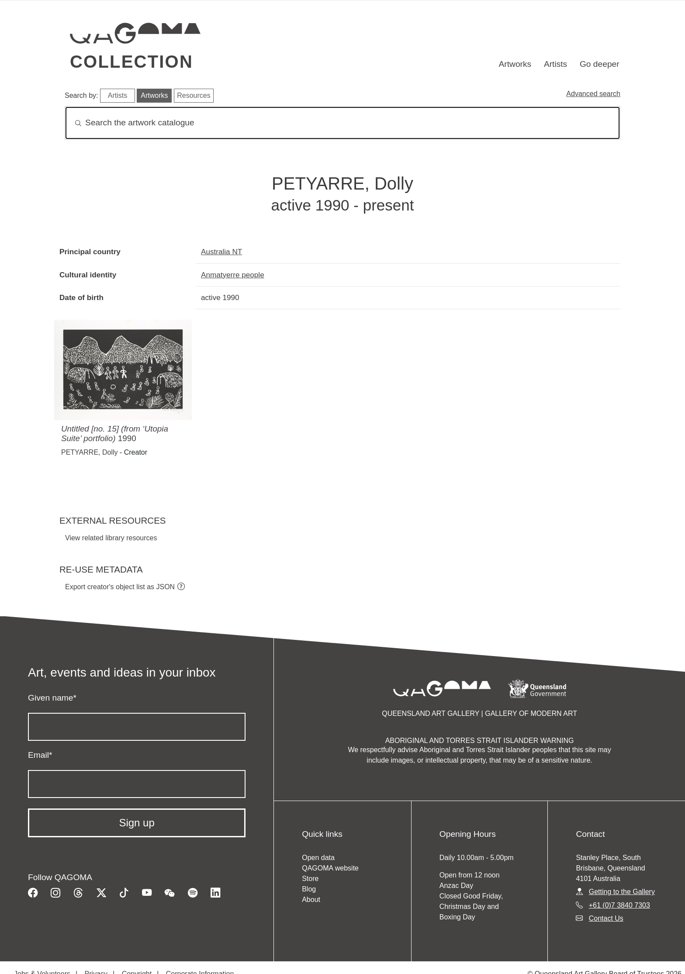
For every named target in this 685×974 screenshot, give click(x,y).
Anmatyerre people (232, 274)
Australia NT (221, 251)
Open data (318, 857)
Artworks (515, 64)
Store (310, 878)
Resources (193, 95)
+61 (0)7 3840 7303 (619, 905)
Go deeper (599, 64)
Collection (131, 61)
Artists (555, 64)
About (311, 899)
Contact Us (606, 918)
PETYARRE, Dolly (89, 452)
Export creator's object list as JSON (120, 587)
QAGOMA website (330, 868)
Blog (309, 889)
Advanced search (593, 93)
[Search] (342, 123)
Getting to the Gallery (622, 891)
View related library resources (111, 538)
